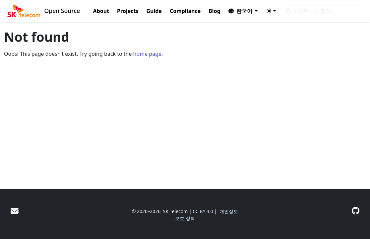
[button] (243, 11)
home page (147, 53)
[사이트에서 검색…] (324, 11)
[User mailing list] (15, 210)
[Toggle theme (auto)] (271, 11)
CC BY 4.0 (203, 211)
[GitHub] (355, 210)
